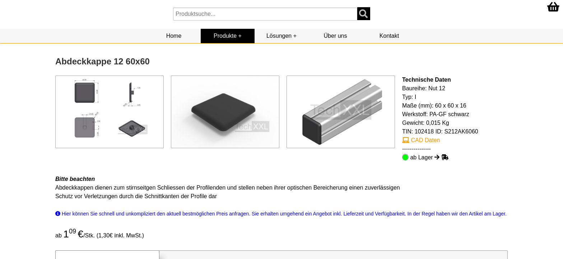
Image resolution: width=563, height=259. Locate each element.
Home (174, 36)
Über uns (335, 36)
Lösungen (279, 36)
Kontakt (389, 36)
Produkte (225, 36)
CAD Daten (421, 140)
